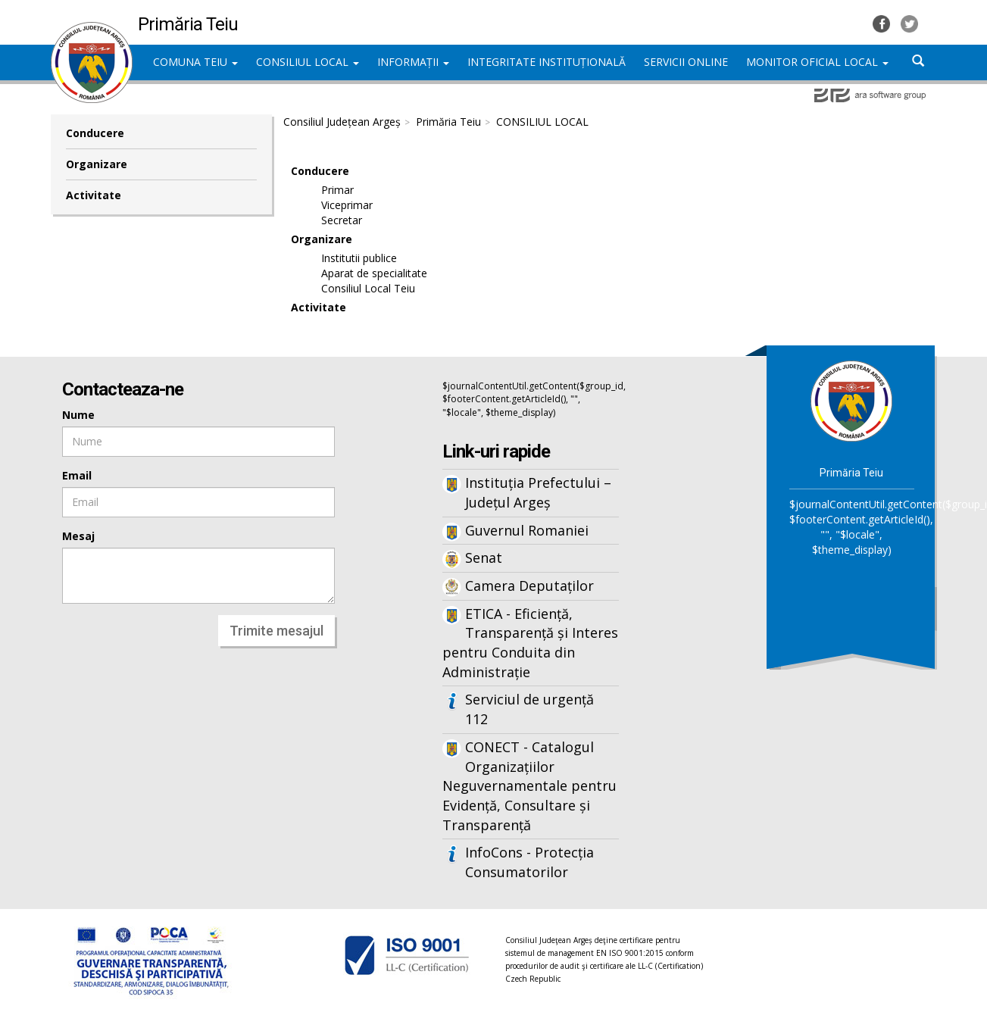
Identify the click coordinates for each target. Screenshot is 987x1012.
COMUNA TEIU (195, 62)
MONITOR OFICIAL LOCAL (817, 62)
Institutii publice (359, 258)
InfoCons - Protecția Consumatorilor (529, 862)
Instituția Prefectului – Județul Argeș (538, 492)
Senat (483, 557)
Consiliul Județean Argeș (342, 121)
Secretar (341, 220)
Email (77, 475)
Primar (337, 190)
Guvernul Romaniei (527, 530)
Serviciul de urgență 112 (529, 709)
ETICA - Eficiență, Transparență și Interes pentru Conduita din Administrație (530, 642)
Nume (78, 415)
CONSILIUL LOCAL (307, 62)
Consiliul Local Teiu (368, 288)
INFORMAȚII (413, 62)
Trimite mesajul (276, 631)
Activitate (93, 195)
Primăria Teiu (448, 121)
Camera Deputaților (529, 585)
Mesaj (78, 536)
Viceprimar (347, 205)
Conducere (95, 133)
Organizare (96, 164)
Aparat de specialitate (374, 273)
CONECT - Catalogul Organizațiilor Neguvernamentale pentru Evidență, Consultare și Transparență (529, 786)
